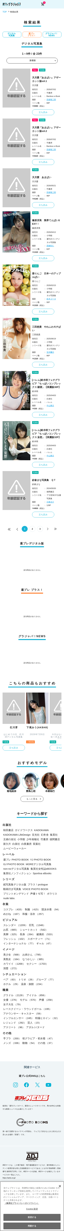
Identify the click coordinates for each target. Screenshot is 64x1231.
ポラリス (52, 893)
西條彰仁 (50, 246)
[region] (32, 1206)
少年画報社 (32, 839)
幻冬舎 (45, 834)
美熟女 (12, 959)
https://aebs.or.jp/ (9, 1178)
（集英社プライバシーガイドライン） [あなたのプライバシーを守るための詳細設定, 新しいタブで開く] (21, 1203)
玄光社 (36, 834)
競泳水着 (50, 909)
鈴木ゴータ (51, 299)
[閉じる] (60, 1186)
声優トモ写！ (38, 893)
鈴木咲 (35, 391)
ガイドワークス (24, 830)
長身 (27, 934)
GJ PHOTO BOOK (13, 864)
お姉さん (32, 954)
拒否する (32, 1217)
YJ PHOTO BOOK (40, 859)
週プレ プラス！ (31, 34)
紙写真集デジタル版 (14, 884)
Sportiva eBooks (42, 873)
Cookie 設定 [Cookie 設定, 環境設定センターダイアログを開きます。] (32, 1209)
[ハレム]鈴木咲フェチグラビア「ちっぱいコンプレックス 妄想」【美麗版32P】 (46, 434)
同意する (32, 1226)
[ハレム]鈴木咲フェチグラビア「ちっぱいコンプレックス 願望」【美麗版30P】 (46, 383)
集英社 (54, 834)
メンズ (12, 1043)
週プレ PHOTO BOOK (16, 859)
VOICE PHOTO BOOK (35, 889)
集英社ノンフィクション (17, 873)
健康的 (45, 934)
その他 (46, 1043)
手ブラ (12, 1038)
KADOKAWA (41, 830)
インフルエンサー (18, 1018)
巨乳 (37, 925)
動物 (29, 1043)
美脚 (10, 934)
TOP (5, 12)
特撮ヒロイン (47, 1018)
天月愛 (35, 85)
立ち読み (43, 112)
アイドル (36, 995)
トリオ (26, 979)
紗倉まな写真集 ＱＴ (44, 480)
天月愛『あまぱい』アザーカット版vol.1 (46, 79)
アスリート (14, 1027)
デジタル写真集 (12, 34)
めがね (12, 913)
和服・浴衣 (33, 913)
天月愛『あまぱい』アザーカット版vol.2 (46, 129)
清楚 (10, 968)
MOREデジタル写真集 (38, 864)
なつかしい (33, 959)
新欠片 (7, 843)
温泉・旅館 (32, 984)
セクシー (37, 963)
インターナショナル (19, 943)
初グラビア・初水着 (38, 1038)
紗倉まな (36, 484)
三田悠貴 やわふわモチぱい (46, 328)
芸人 (34, 1022)
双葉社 (37, 843)
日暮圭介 (50, 502)
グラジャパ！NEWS (51, 34)
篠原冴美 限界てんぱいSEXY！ (46, 222)
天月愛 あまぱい (41, 177)
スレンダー (15, 925)
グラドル (14, 995)
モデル (29, 999)
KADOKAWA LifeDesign (17, 834)
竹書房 (44, 839)
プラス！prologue (38, 884)
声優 (46, 999)
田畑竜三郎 (51, 100)
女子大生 (12, 1004)
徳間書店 (55, 839)
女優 (10, 999)
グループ (45, 979)
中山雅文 (50, 406)
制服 (32, 909)
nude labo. (9, 898)
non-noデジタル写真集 (16, 868)
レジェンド (14, 1022)
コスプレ (13, 909)
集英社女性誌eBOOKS (43, 868)
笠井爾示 (50, 352)
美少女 (12, 954)
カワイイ (14, 963)
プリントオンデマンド (16, 893)
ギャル (44, 943)
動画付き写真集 (12, 889)
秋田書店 (8, 830)
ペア (10, 979)
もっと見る (32, 799)
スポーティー (39, 938)
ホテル (11, 984)
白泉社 (16, 843)
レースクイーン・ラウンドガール (27, 1008)
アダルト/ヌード (35, 1027)
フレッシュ (14, 938)
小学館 (21, 839)
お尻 (10, 929)
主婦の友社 (9, 839)
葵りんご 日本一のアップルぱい (46, 275)
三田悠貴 (36, 334)
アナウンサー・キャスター (23, 1013)
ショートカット (34, 929)
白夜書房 (26, 843)
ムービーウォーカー (14, 848)
